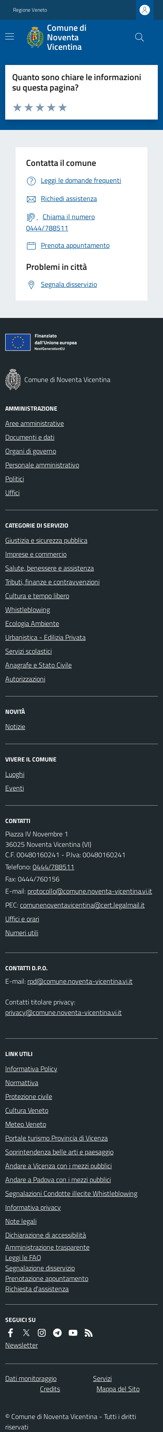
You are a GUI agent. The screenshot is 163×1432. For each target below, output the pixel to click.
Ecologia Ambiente (32, 623)
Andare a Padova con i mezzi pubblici (58, 1179)
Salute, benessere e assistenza (49, 568)
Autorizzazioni (25, 679)
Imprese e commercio (36, 554)
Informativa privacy (33, 1207)
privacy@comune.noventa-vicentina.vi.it (63, 1012)
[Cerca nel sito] (136, 37)
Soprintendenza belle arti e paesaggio (59, 1152)
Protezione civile (28, 1096)
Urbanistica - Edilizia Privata (45, 637)
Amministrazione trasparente (47, 1247)
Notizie (15, 726)
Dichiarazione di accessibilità (45, 1235)
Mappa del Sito (118, 1388)
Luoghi (14, 774)
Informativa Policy (31, 1068)
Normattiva (21, 1082)
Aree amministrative (34, 423)
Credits (50, 1388)
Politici (14, 478)
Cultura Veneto (26, 1110)
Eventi (14, 788)
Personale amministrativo (42, 465)
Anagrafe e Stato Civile (38, 665)
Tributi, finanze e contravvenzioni (52, 582)
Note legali (21, 1221)
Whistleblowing (27, 609)
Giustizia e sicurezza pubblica (46, 540)
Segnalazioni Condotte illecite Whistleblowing (71, 1193)
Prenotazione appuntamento (46, 1278)
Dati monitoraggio (31, 1378)
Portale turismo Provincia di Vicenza (56, 1138)
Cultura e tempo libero (37, 595)
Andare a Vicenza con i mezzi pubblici (58, 1165)
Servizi (102, 1378)
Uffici (12, 492)
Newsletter (21, 1345)
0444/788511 (53, 867)
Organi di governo (30, 451)
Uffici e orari (22, 919)
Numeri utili (21, 932)
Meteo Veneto (25, 1124)
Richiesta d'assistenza (37, 1288)
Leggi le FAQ (23, 1257)
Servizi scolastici (28, 651)
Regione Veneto (30, 10)
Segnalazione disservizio (40, 1268)
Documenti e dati (29, 437)
